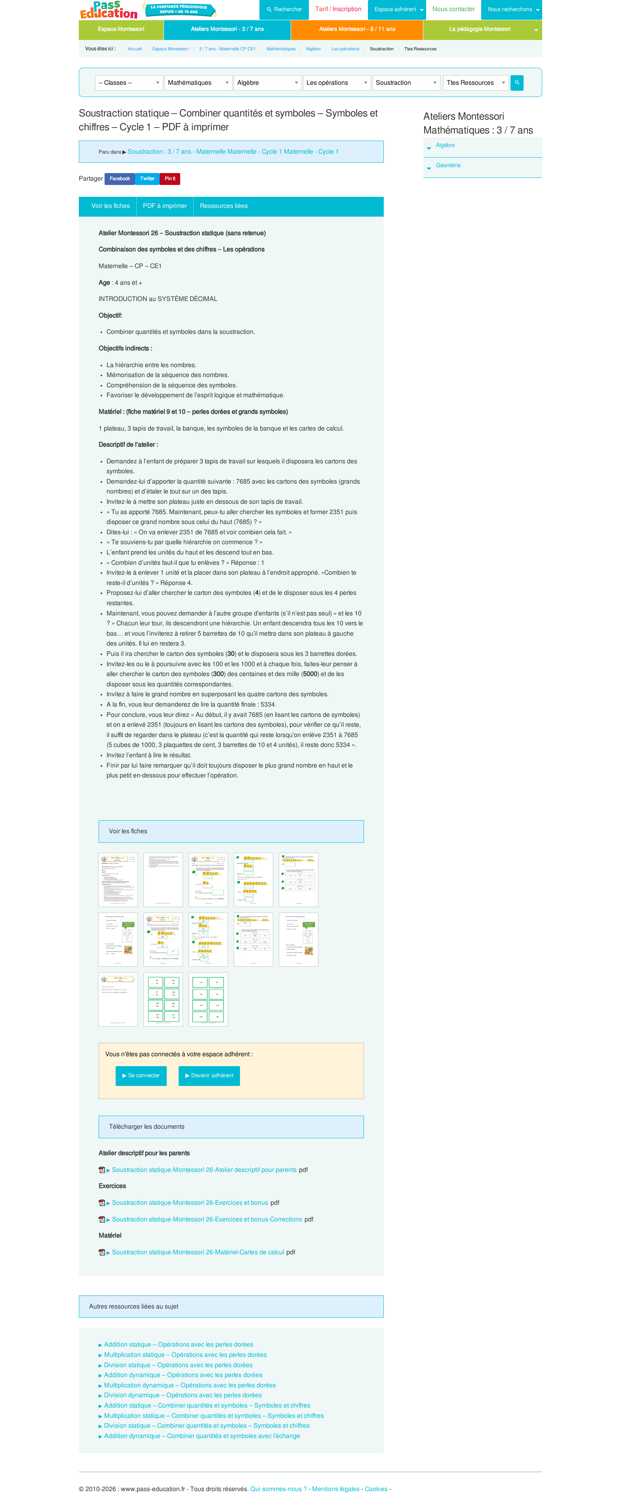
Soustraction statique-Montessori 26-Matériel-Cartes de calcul (198, 1252)
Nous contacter (453, 9)
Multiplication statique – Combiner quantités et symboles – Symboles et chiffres (214, 1416)
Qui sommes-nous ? (278, 1489)
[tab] (482, 147)
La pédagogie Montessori (480, 29)
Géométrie (448, 165)
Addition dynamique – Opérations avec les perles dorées (183, 1375)
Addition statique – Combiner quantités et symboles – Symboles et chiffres (207, 1405)
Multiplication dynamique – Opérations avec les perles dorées (190, 1385)
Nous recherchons (510, 9)
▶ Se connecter (141, 1075)
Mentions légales (336, 1489)
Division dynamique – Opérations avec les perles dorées (183, 1395)
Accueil (135, 49)
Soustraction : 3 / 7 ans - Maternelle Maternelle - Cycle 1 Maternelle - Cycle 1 (233, 152)
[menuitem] (284, 10)
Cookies (376, 1489)
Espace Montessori (121, 29)
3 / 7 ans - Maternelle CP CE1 (227, 49)
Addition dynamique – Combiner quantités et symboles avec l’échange (202, 1436)
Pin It (170, 178)
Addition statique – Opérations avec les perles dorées (178, 1344)
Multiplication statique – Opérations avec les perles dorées (185, 1355)
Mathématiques (281, 49)
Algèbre (313, 49)
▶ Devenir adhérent (209, 1075)
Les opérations (345, 49)
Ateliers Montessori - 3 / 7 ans (227, 29)
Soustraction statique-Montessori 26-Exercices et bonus (190, 1203)
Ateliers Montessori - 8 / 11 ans (357, 29)
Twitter (147, 178)
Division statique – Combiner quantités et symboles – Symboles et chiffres (207, 1426)
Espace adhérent (395, 9)
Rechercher (284, 9)
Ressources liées (224, 206)
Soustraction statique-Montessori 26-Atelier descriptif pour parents (204, 1170)
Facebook (120, 178)
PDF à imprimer (165, 206)
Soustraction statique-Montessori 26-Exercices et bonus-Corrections (207, 1219)
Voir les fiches (110, 206)
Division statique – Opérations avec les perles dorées (178, 1365)
